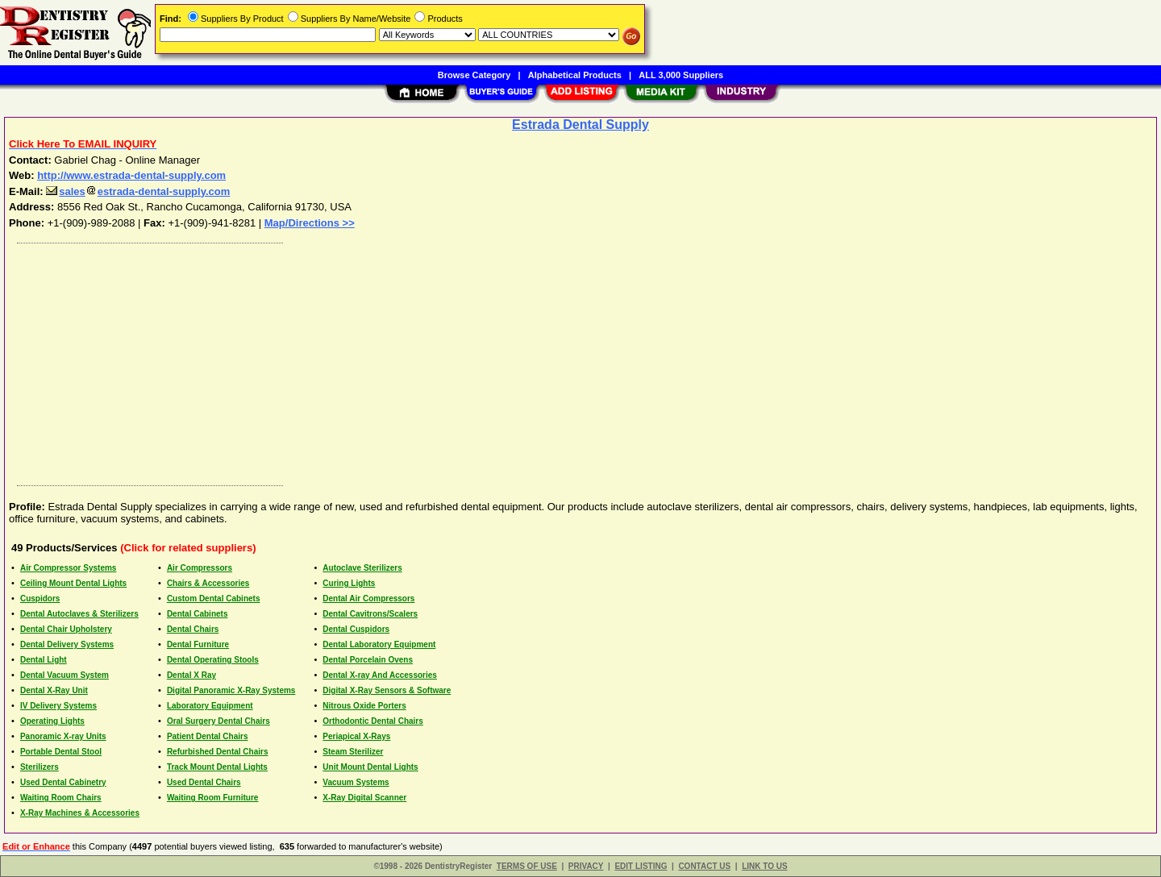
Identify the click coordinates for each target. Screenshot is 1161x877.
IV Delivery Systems (58, 705)
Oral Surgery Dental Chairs (218, 721)
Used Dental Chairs (204, 782)
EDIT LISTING (640, 866)
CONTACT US (704, 866)
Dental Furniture (198, 644)
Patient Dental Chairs (207, 736)
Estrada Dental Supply (580, 124)
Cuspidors (40, 598)
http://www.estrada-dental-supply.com (131, 175)
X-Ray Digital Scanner (364, 797)
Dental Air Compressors (368, 598)
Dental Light (43, 659)
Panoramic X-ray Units (63, 736)
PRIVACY (586, 866)
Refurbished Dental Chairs (217, 751)
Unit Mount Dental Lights (370, 767)
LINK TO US (764, 866)
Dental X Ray (191, 675)
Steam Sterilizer (352, 751)
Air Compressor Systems (68, 567)
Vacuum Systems (355, 782)
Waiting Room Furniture (213, 797)
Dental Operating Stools (213, 659)
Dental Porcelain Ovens (367, 659)
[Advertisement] (494, 360)
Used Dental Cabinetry (63, 782)
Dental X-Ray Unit (54, 690)
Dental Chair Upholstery (66, 629)
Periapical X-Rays (356, 736)
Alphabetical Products (575, 75)
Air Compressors (199, 567)
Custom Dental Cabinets (213, 598)
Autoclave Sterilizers (362, 567)
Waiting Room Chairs (61, 797)
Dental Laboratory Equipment (378, 644)
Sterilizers (39, 767)
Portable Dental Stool (61, 751)
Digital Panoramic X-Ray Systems (231, 690)
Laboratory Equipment (210, 705)
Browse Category (474, 75)
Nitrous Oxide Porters (364, 705)
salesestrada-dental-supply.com (138, 191)
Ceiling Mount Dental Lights (73, 583)
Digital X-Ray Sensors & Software (386, 690)
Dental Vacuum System (64, 675)
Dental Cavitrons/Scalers (370, 613)
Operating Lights (52, 721)
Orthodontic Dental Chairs (372, 721)
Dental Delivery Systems (67, 644)
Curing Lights (348, 583)
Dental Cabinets (197, 613)
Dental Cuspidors (355, 629)
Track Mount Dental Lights (217, 767)
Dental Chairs (192, 629)
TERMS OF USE (527, 866)
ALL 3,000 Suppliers (681, 75)
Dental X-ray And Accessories (379, 675)
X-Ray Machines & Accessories (79, 812)
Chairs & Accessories (208, 583)
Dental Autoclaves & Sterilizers (79, 613)
